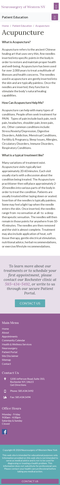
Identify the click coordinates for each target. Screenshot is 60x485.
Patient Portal (9, 351)
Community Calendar (13, 340)
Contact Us (30, 303)
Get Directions (18, 384)
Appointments (10, 336)
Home (5, 328)
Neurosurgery (9, 348)
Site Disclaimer (10, 355)
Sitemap (6, 359)
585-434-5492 (17, 284)
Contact (6, 363)
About (5, 332)
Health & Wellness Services (17, 344)
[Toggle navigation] (56, 6)
